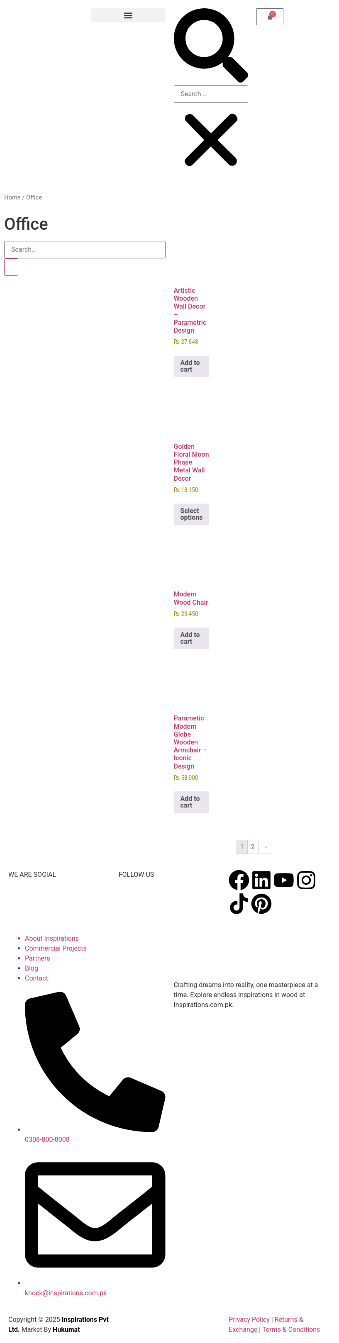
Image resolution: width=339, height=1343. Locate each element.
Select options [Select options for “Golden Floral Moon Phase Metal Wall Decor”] (191, 514)
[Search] (11, 267)
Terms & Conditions (292, 1329)
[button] (128, 15)
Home (12, 197)
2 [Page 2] (253, 847)
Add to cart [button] (190, 366)
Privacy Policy (249, 1320)
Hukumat (66, 1329)
